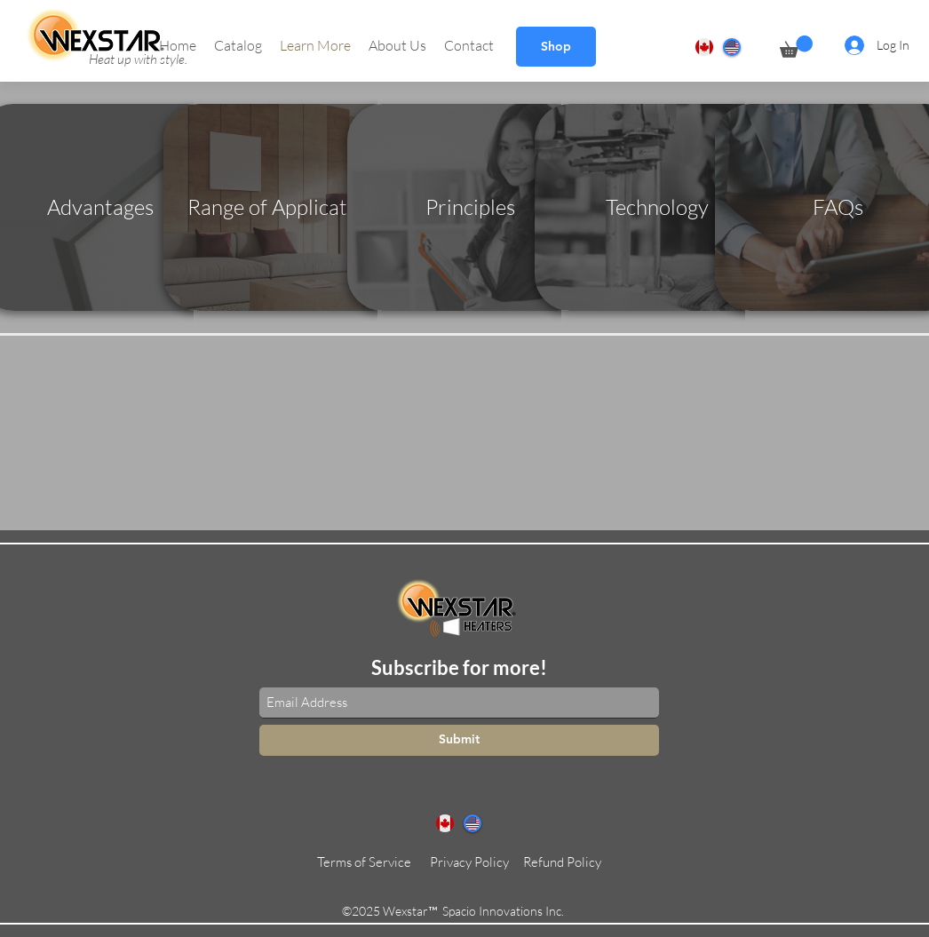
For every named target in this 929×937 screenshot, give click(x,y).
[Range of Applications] (286, 207)
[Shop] (556, 47)
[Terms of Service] (364, 862)
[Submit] (459, 740)
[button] (238, 45)
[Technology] (657, 207)
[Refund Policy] (562, 862)
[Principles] (469, 207)
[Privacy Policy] (469, 862)
